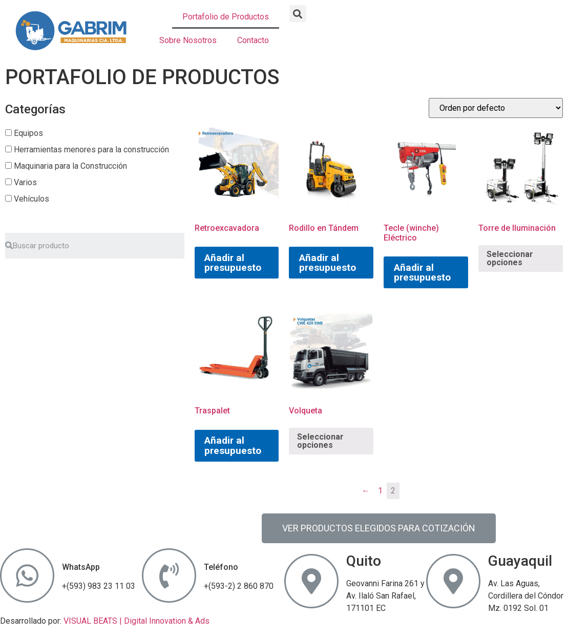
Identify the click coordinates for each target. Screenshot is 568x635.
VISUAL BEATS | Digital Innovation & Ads (136, 621)
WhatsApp (81, 567)
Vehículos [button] (31, 199)
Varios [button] (25, 182)
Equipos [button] (28, 133)
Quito (363, 560)
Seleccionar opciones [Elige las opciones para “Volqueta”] (320, 441)
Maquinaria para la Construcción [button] (70, 166)
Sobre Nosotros (188, 40)
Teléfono (221, 567)
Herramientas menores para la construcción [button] (91, 149)
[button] (297, 13)
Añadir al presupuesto (232, 262)
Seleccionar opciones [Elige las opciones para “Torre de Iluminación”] (510, 258)
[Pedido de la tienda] (496, 108)
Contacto (253, 40)
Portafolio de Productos (225, 17)
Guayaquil (520, 560)
